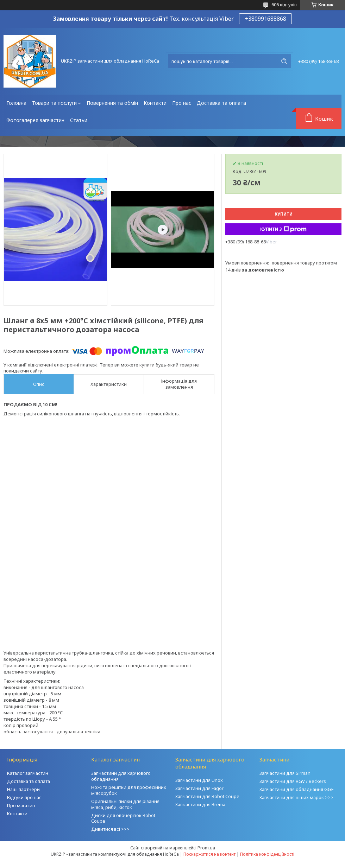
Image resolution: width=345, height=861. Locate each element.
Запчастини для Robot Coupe (207, 796)
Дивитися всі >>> (110, 829)
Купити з (283, 229)
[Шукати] (284, 61)
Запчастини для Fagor (199, 788)
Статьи (78, 120)
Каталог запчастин (27, 773)
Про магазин (21, 805)
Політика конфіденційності (267, 854)
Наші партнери (23, 789)
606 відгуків (284, 4)
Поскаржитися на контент (209, 854)
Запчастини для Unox (199, 780)
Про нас (181, 103)
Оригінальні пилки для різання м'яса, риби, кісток (125, 804)
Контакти (155, 103)
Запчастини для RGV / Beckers (292, 781)
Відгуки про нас (24, 797)
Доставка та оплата (221, 103)
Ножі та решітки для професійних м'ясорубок (128, 790)
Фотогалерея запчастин (35, 120)
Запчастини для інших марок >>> (296, 797)
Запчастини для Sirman (284, 773)
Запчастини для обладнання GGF (296, 789)
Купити (284, 214)
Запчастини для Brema (200, 804)
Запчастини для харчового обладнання (121, 776)
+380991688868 (265, 19)
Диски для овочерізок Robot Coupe (123, 818)
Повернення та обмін (112, 103)
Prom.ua (206, 847)
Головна (16, 103)
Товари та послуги (54, 103)
